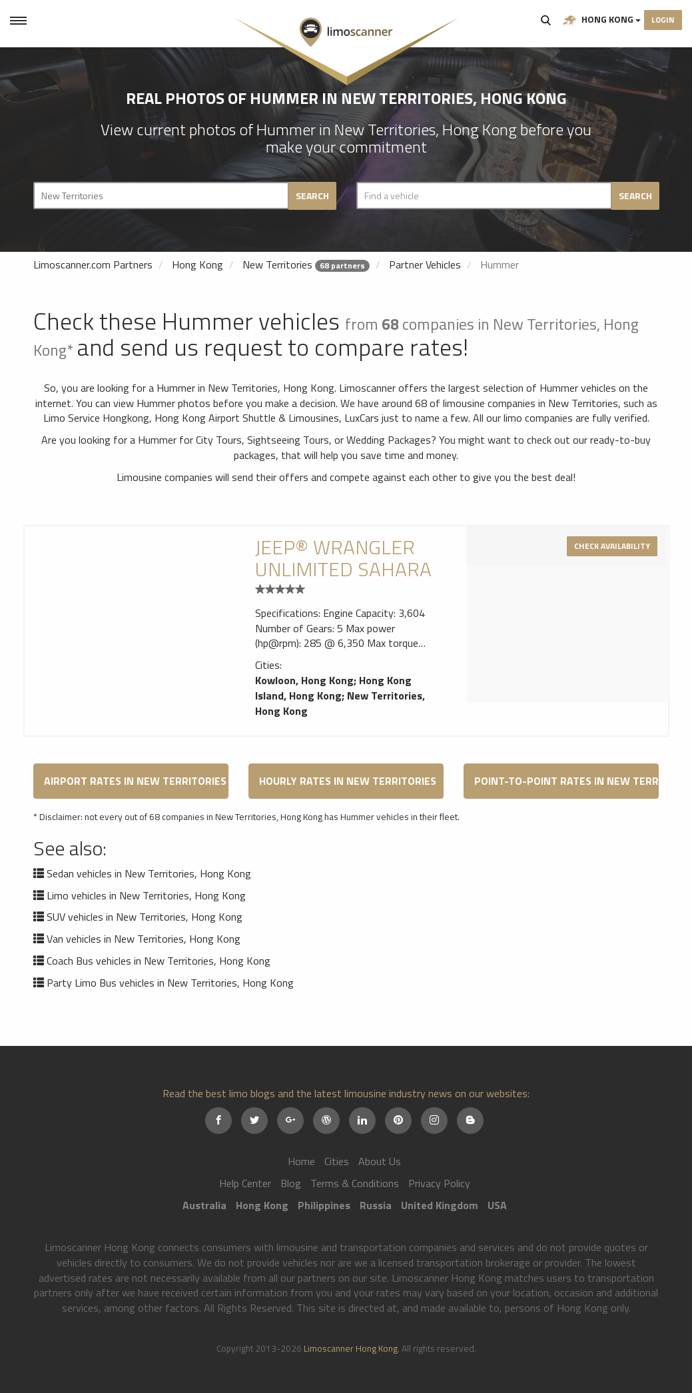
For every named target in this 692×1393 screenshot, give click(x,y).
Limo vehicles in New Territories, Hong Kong (146, 895)
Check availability (612, 546)
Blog (290, 1183)
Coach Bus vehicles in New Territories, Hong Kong (158, 961)
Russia (376, 1205)
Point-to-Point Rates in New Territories (566, 781)
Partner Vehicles (425, 264)
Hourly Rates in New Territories (347, 781)
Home (301, 1161)
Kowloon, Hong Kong (304, 680)
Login (663, 19)
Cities (336, 1161)
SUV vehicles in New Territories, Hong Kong (144, 917)
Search (546, 20)
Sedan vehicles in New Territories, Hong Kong (149, 873)
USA (497, 1205)
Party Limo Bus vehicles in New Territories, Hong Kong (170, 983)
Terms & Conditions (354, 1183)
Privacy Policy (439, 1183)
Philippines (324, 1205)
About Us (379, 1161)
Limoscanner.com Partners (93, 264)
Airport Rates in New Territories (135, 781)
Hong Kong (602, 19)
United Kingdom (439, 1205)
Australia (204, 1205)
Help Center (245, 1183)
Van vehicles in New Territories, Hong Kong (143, 939)
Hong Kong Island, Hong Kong (333, 687)
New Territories (277, 264)
